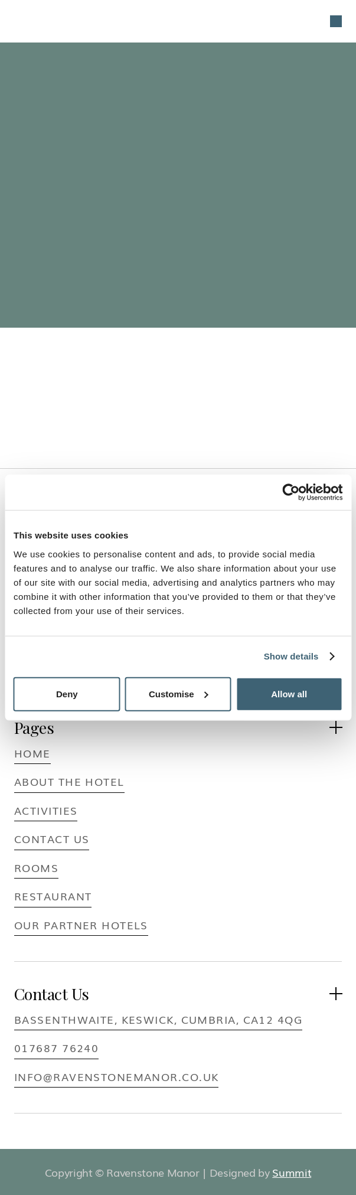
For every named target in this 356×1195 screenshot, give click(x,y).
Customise (178, 693)
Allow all (289, 693)
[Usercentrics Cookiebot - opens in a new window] (290, 492)
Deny (67, 693)
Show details (291, 656)
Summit (291, 1172)
